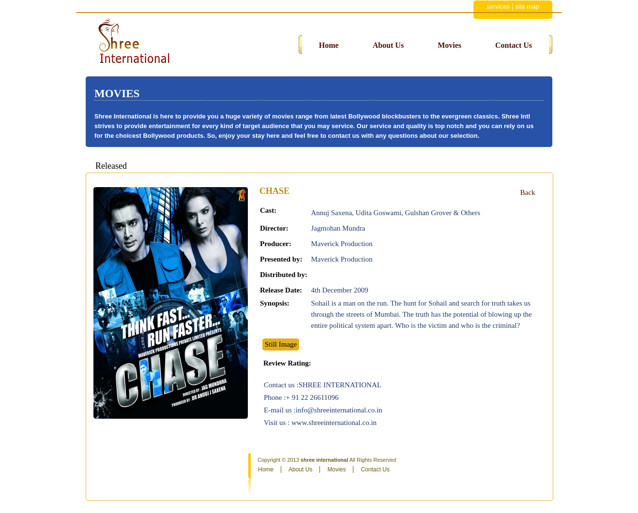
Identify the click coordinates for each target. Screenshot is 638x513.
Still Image (281, 344)
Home (329, 45)
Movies (449, 45)
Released (111, 166)
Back (527, 192)
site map (527, 6)
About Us (388, 45)
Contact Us (513, 45)
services (498, 6)
